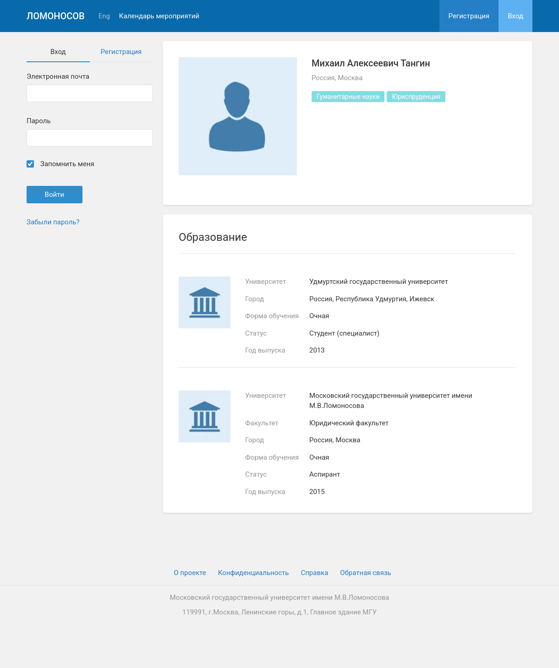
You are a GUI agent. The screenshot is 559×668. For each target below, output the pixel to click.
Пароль (39, 121)
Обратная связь (365, 573)
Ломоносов (56, 16)
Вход (515, 16)
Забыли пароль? (53, 222)
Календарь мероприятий (159, 16)
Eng (104, 16)
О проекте (190, 573)
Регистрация (469, 16)
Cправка (314, 573)
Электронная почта (58, 76)
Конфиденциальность (253, 573)
